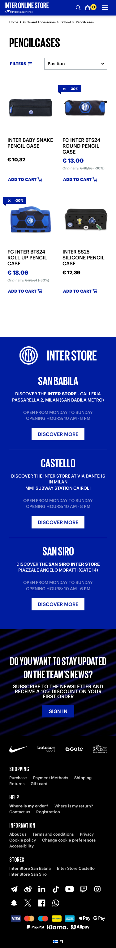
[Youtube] (69, 889)
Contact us (19, 812)
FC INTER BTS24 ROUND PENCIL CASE (81, 146)
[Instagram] (97, 889)
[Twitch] (83, 889)
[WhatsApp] (55, 903)
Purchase (18, 777)
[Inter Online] (27, 8)
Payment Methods (50, 777)
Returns (16, 783)
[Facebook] (41, 903)
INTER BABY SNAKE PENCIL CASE (30, 143)
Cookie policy (22, 840)
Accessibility (21, 846)
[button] (58, 942)
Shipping (83, 777)
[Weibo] (27, 889)
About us (17, 834)
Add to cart (25, 179)
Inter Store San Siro (28, 874)
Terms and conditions (53, 834)
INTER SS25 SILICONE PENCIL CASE (83, 258)
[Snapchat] (14, 903)
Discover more (58, 434)
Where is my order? (28, 806)
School (66, 22)
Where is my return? (73, 806)
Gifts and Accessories (39, 22)
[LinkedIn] (41, 889)
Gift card (39, 783)
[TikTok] (55, 889)
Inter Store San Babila (30, 868)
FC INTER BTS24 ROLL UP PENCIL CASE (27, 258)
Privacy (87, 834)
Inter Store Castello (76, 868)
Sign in (58, 711)
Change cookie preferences (69, 840)
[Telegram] (14, 889)
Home (13, 22)
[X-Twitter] (27, 903)
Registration (48, 812)
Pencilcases (85, 22)
